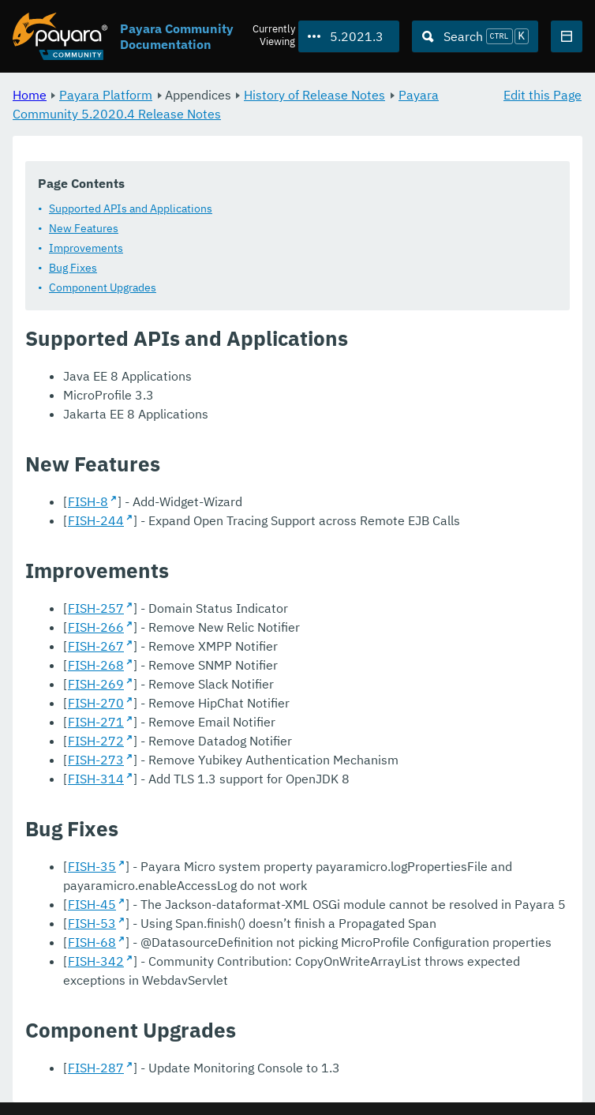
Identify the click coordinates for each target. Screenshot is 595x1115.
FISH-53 (92, 923)
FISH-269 (96, 684)
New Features (83, 228)
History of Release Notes (314, 95)
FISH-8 (88, 501)
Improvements (86, 248)
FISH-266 (96, 627)
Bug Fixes (73, 268)
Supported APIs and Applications (130, 208)
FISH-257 (96, 608)
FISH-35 (92, 866)
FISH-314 (96, 779)
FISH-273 (96, 760)
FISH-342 (96, 961)
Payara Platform (105, 95)
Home (30, 95)
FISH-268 (96, 665)
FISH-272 (96, 741)
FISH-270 (96, 703)
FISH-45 (92, 904)
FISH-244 (96, 520)
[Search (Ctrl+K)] (475, 36)
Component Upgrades (102, 287)
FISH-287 (96, 1068)
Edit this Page (542, 95)
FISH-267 (96, 646)
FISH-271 (96, 722)
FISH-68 (92, 942)
